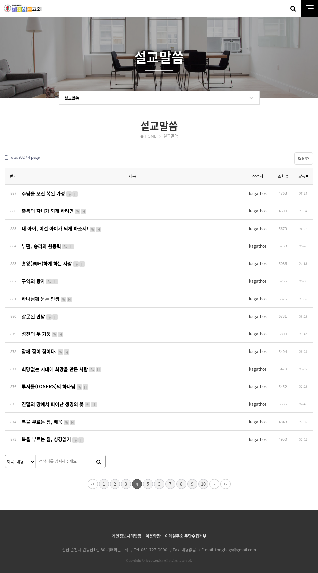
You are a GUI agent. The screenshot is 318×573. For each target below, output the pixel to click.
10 (203, 477)
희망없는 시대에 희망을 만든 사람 (62, 364)
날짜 (303, 176)
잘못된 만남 (40, 313)
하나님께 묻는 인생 (47, 296)
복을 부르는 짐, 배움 (49, 416)
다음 (214, 478)
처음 (93, 478)
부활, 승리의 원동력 (48, 244)
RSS (303, 158)
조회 (283, 176)
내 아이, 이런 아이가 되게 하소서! (62, 227)
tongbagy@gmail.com (235, 543)
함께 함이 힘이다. (46, 347)
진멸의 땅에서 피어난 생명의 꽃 (59, 398)
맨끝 (225, 478)
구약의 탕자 (40, 278)
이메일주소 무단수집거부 (185, 530)
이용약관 (153, 530)
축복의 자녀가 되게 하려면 (54, 210)
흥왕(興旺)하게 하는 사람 (53, 261)
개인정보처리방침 (126, 530)
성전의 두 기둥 (43, 330)
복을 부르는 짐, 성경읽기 (53, 433)
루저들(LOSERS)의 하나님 (55, 381)
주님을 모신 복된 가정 (50, 193)
